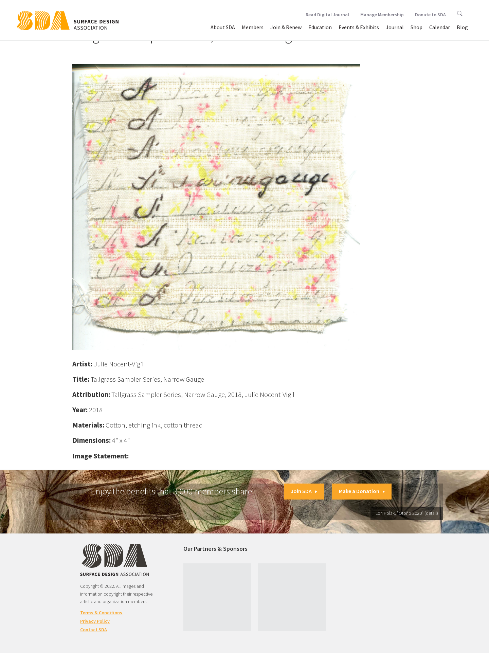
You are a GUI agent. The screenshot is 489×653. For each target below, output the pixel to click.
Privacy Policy (95, 621)
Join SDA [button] (304, 491)
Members (253, 27)
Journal (395, 27)
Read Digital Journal (327, 15)
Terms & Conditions (101, 613)
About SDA (223, 27)
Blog (462, 27)
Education (320, 27)
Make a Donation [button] (362, 491)
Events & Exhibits (359, 27)
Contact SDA (93, 630)
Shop (416, 27)
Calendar (439, 27)
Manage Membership (382, 15)
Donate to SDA (430, 15)
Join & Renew (286, 27)
